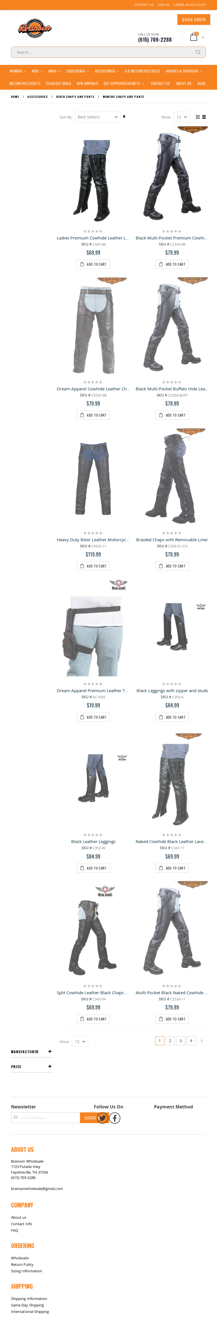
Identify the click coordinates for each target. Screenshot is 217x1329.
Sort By (66, 129)
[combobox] (108, 52)
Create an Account (189, 5)
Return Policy (22, 823)
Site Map (16, 901)
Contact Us (144, 5)
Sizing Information (26, 830)
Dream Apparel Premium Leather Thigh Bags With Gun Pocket (117, 452)
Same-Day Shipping (27, 864)
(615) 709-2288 (23, 737)
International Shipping (30, 870)
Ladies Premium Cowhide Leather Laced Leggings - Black (112, 249)
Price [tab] (16, 143)
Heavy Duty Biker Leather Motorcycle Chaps (100, 385)
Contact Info (21, 782)
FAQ (14, 789)
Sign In (163, 5)
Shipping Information (29, 858)
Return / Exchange (32, 901)
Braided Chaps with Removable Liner (172, 385)
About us (19, 776)
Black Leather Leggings (93, 520)
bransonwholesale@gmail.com (37, 748)
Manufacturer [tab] (25, 128)
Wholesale (20, 817)
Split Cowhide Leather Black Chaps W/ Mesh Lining (106, 588)
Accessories (37, 108)
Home (15, 109)
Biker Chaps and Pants (75, 108)
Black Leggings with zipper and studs (172, 452)
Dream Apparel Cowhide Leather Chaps (95, 317)
